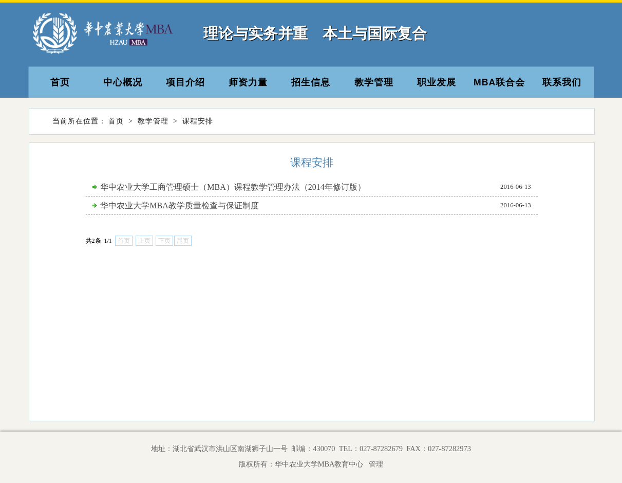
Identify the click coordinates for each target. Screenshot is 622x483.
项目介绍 (185, 82)
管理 (374, 464)
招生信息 (310, 82)
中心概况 (122, 82)
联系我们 (561, 82)
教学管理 (373, 82)
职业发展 (436, 82)
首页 (60, 82)
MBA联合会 (499, 82)
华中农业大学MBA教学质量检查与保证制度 (179, 205)
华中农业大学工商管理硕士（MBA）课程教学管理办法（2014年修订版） (232, 187)
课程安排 (197, 121)
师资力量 (248, 82)
